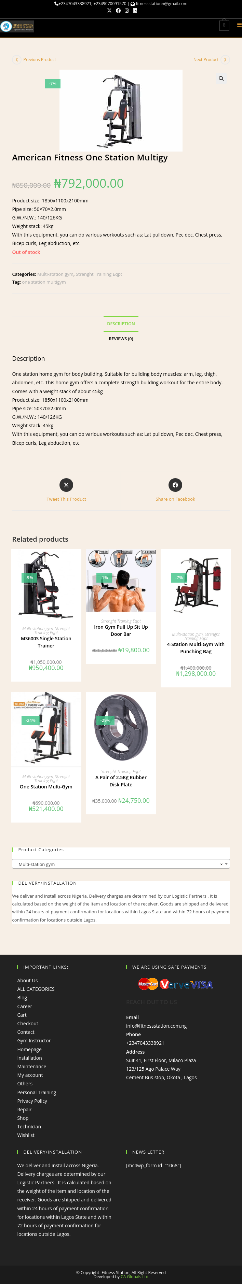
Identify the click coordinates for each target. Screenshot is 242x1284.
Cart (21, 1015)
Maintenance (31, 1066)
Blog (22, 997)
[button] (221, 78)
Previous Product (39, 59)
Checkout (27, 1023)
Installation (29, 1057)
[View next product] (225, 60)
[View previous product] (17, 60)
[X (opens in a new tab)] (109, 11)
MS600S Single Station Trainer (46, 641)
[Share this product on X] (66, 490)
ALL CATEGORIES (35, 989)
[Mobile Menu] (237, 26)
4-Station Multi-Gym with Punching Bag (196, 648)
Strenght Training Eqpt (99, 274)
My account (30, 1075)
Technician (29, 1126)
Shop (22, 1118)
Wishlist (25, 1135)
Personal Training (36, 1092)
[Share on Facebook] (175, 490)
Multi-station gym (55, 274)
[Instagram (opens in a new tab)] (127, 11)
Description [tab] (121, 323)
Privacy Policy (32, 1100)
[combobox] (121, 863)
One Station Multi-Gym (46, 786)
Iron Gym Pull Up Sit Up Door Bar (121, 630)
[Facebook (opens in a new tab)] (118, 11)
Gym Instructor (34, 1040)
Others (24, 1083)
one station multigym (44, 282)
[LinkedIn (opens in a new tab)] (134, 11)
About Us (27, 980)
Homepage (29, 1049)
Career (24, 1006)
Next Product (206, 59)
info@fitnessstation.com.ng (156, 1026)
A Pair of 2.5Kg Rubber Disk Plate (121, 780)
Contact (25, 1032)
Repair (24, 1109)
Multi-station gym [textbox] (119, 864)
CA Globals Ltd (134, 1277)
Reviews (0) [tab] (121, 339)
